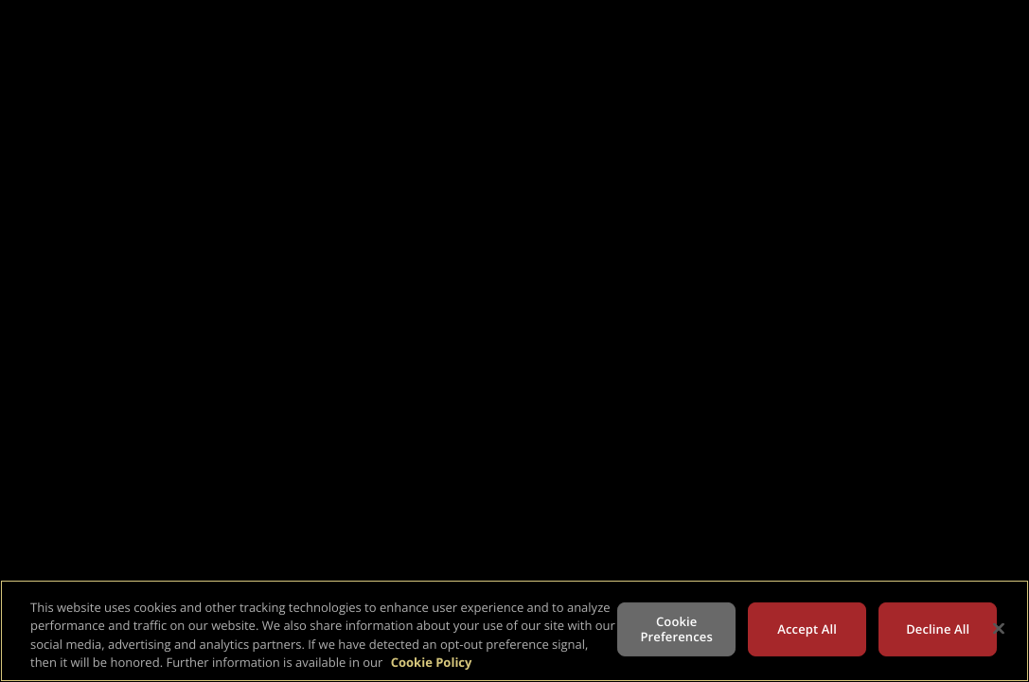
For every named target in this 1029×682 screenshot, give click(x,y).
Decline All (937, 628)
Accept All (807, 628)
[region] (514, 631)
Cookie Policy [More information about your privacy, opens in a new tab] (431, 662)
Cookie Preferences (677, 629)
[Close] (999, 628)
